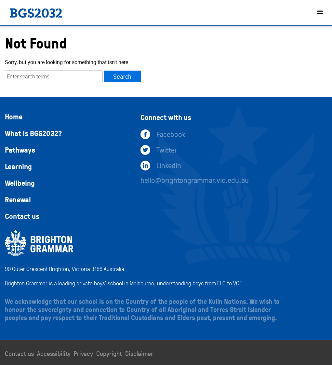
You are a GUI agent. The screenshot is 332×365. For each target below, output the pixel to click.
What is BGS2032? (33, 133)
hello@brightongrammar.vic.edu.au (194, 180)
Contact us (22, 216)
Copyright (109, 353)
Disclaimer (139, 353)
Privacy (83, 353)
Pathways (20, 149)
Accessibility (54, 353)
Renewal (18, 199)
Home (13, 116)
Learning (18, 166)
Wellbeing (20, 183)
